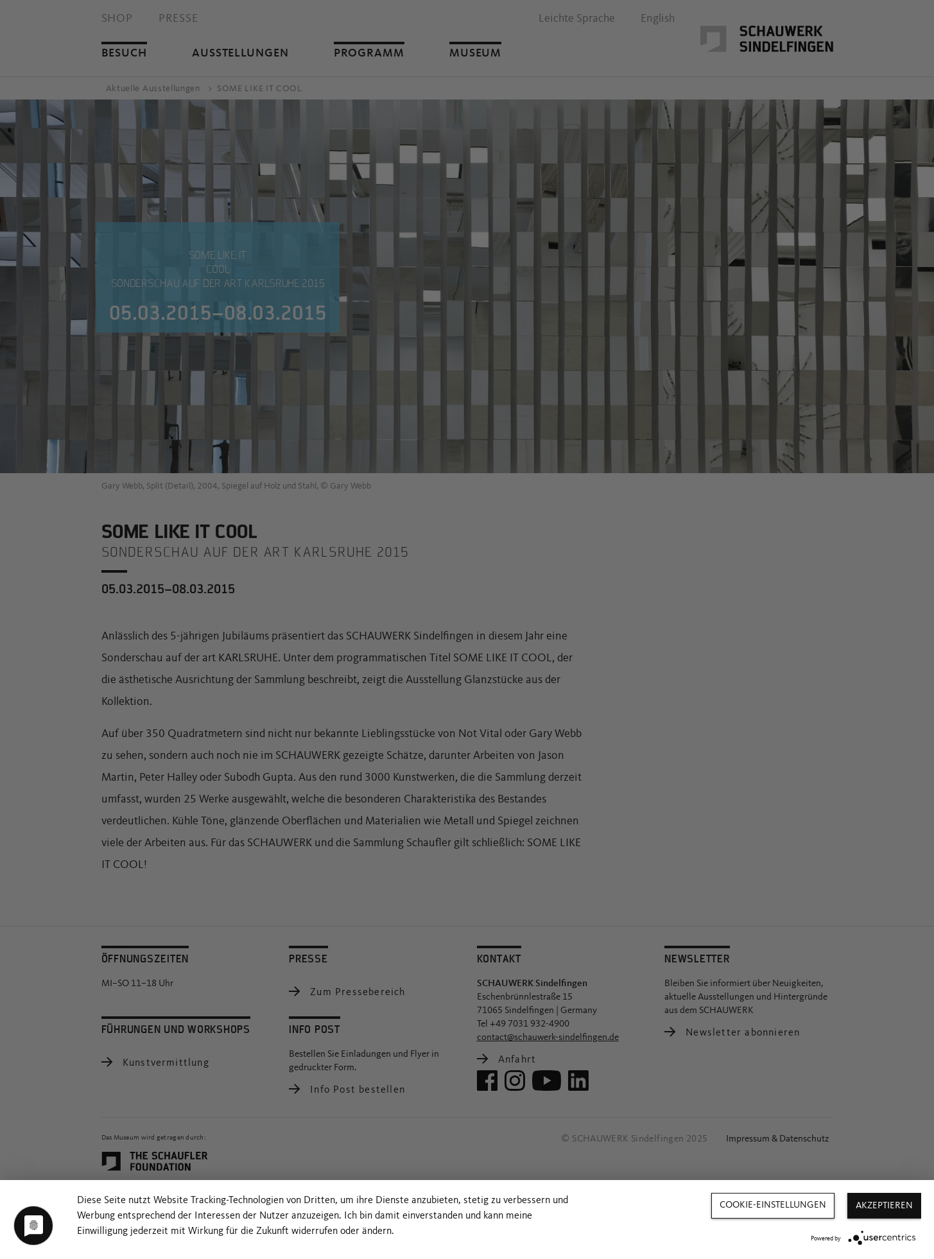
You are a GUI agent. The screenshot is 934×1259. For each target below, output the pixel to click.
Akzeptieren (884, 1206)
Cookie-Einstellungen (773, 1205)
